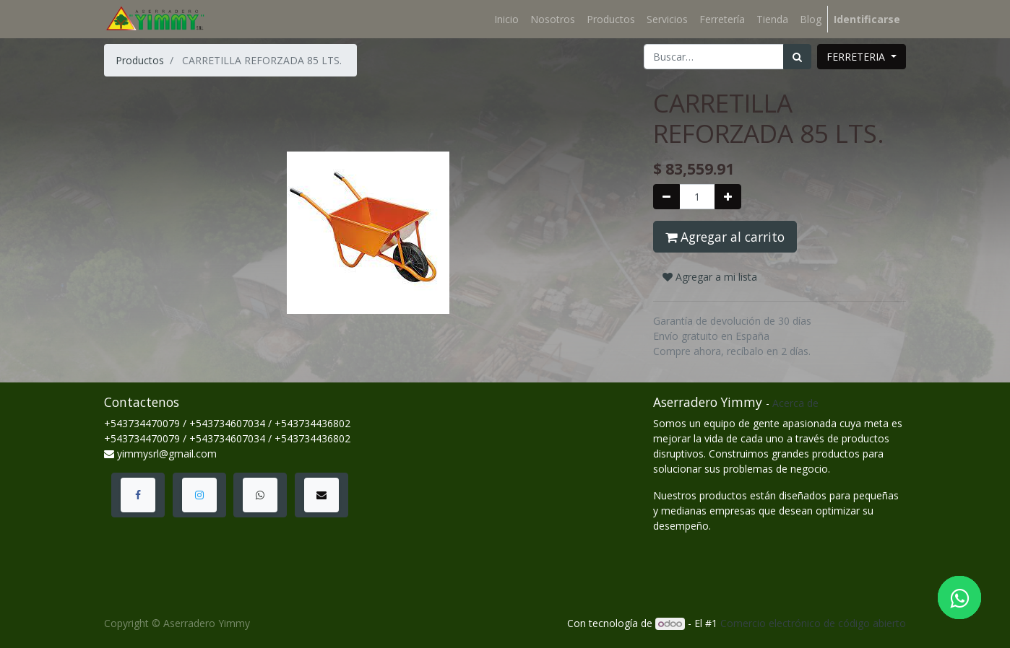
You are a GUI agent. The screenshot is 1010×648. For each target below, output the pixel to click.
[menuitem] (506, 19)
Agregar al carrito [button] (725, 236)
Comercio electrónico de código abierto (813, 623)
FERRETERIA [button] (857, 57)
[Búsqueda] (797, 56)
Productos (140, 60)
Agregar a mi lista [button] (709, 277)
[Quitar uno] (666, 196)
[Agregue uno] (728, 196)
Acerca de (795, 403)
